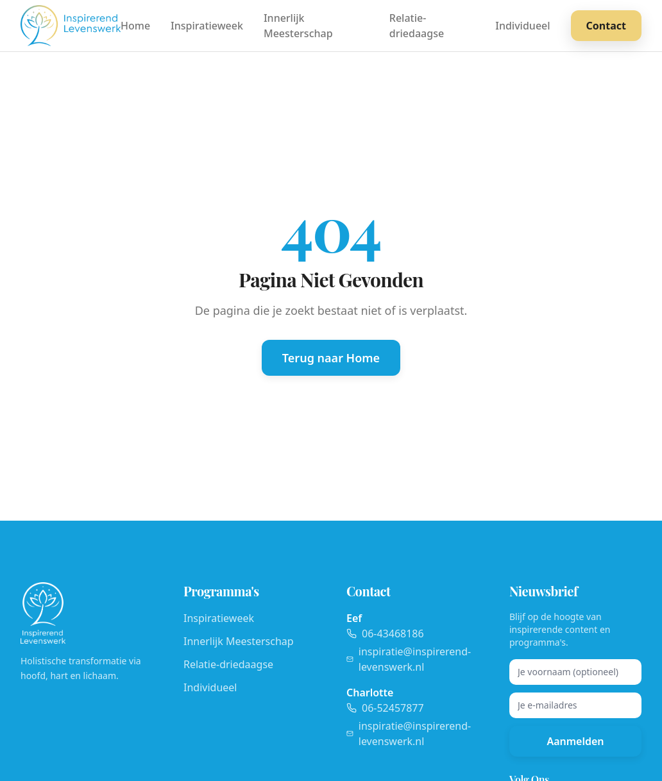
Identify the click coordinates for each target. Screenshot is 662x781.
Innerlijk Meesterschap (298, 25)
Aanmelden (575, 741)
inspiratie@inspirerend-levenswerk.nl (408, 659)
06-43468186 (385, 633)
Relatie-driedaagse (416, 25)
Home (135, 26)
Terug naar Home (331, 357)
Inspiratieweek (207, 26)
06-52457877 (385, 708)
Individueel (522, 26)
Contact (606, 26)
